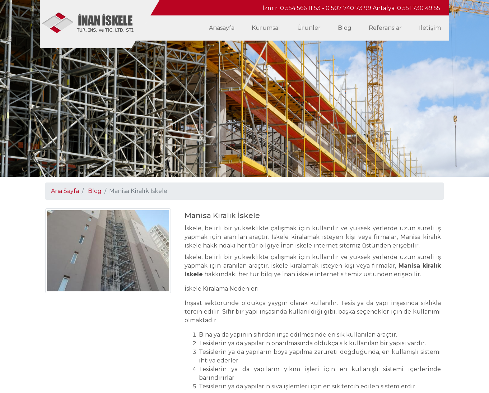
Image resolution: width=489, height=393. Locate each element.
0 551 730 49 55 (418, 8)
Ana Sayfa (65, 191)
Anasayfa (221, 27)
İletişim (430, 27)
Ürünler (309, 27)
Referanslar (385, 27)
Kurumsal (266, 27)
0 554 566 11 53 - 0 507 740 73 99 (326, 8)
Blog (344, 27)
